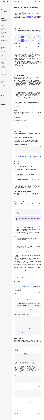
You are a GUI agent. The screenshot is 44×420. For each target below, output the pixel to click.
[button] (9, 4)
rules (28, 119)
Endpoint (29, 174)
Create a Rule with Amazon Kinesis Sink (31, 187)
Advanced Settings (29, 259)
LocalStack (24, 140)
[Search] (16, 1)
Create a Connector (30, 234)
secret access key (30, 179)
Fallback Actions (36, 255)
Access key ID (28, 177)
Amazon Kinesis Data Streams (32, 16)
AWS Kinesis (16, 9)
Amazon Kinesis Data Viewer (21, 292)
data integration (23, 120)
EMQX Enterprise (5, 1)
